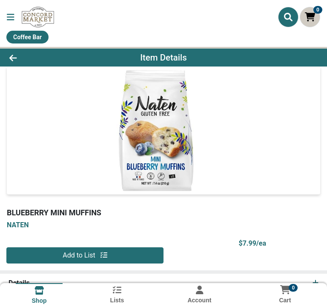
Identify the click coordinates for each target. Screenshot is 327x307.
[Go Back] (46, 57)
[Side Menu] (10, 17)
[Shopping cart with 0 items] (310, 17)
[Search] (288, 17)
